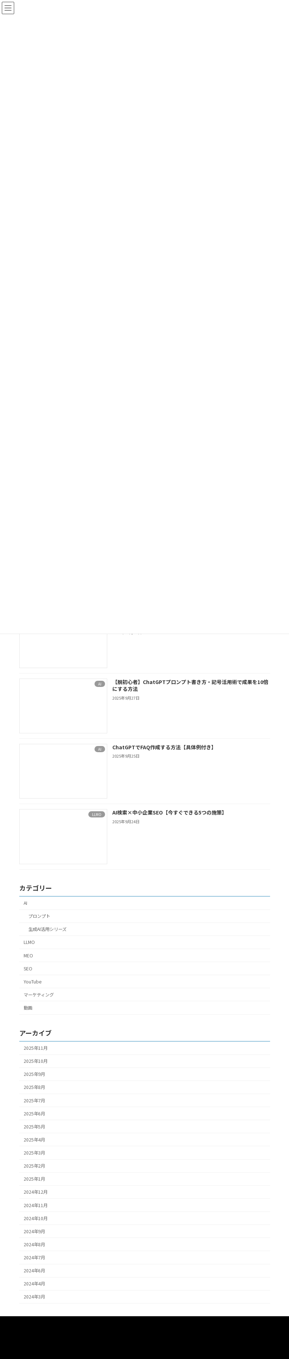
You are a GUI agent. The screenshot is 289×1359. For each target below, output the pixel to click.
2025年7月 (34, 1100)
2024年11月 (36, 1205)
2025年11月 (36, 1048)
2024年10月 (36, 1218)
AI (25, 903)
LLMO (29, 942)
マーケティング (39, 994)
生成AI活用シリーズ (47, 929)
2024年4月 (34, 1283)
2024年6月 (34, 1270)
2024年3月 (34, 1297)
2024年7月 (34, 1257)
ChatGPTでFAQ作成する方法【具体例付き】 (164, 747)
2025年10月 (36, 1061)
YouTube (32, 981)
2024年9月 (34, 1231)
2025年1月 (34, 1179)
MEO (28, 955)
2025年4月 (34, 1139)
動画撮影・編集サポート (88, 1323)
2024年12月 (36, 1192)
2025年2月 (34, 1166)
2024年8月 (34, 1244)
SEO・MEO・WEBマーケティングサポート (77, 1329)
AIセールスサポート (156, 1323)
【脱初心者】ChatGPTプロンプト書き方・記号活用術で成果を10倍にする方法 (190, 685)
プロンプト (39, 916)
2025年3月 (34, 1152)
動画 (28, 1007)
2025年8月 (34, 1087)
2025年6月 (34, 1113)
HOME (35, 1323)
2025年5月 (34, 1126)
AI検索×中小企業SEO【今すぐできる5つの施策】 (169, 812)
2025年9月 (34, 1074)
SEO (28, 968)
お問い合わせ (159, 1329)
